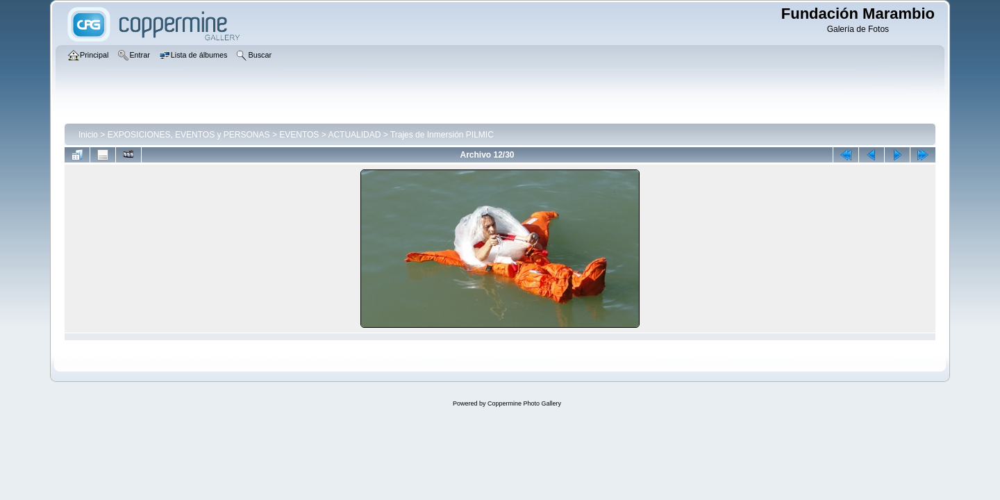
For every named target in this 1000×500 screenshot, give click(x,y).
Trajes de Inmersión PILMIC (442, 135)
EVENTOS (299, 135)
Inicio (88, 135)
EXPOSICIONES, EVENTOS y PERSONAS (189, 135)
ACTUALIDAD (354, 135)
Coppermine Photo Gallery (524, 403)
